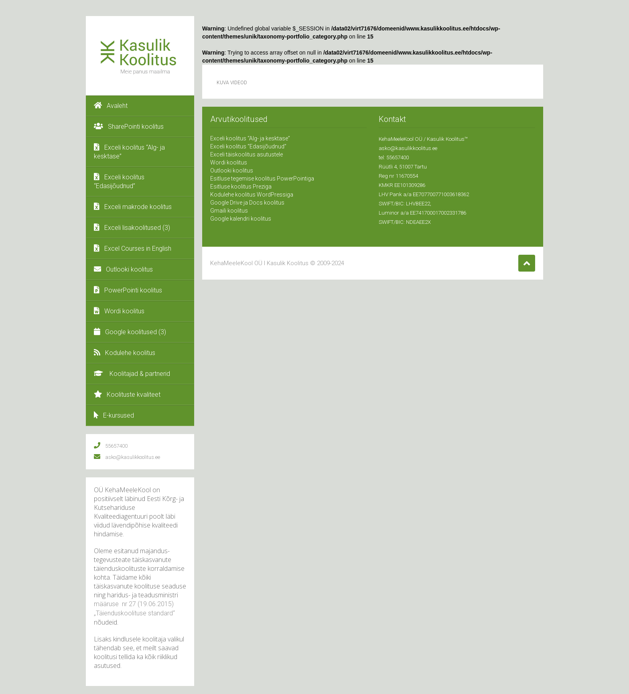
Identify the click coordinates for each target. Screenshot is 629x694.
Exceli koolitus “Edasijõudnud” (119, 181)
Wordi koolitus (119, 311)
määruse (107, 604)
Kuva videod (232, 82)
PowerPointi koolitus (128, 290)
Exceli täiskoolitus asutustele (246, 154)
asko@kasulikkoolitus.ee (408, 148)
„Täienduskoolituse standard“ (134, 613)
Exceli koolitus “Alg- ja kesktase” (129, 151)
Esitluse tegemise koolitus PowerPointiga (262, 178)
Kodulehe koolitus (124, 353)
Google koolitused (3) (130, 332)
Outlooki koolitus (123, 269)
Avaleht (111, 105)
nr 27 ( (130, 604)
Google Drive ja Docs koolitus (247, 202)
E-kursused (114, 415)
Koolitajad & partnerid (132, 373)
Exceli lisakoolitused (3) (132, 227)
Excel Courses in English (132, 248)
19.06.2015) (157, 604)
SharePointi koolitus (129, 126)
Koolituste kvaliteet (127, 394)
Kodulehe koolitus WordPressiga (251, 194)
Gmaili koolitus (229, 210)
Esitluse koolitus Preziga (241, 186)
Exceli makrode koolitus (133, 207)
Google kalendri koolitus (240, 218)
